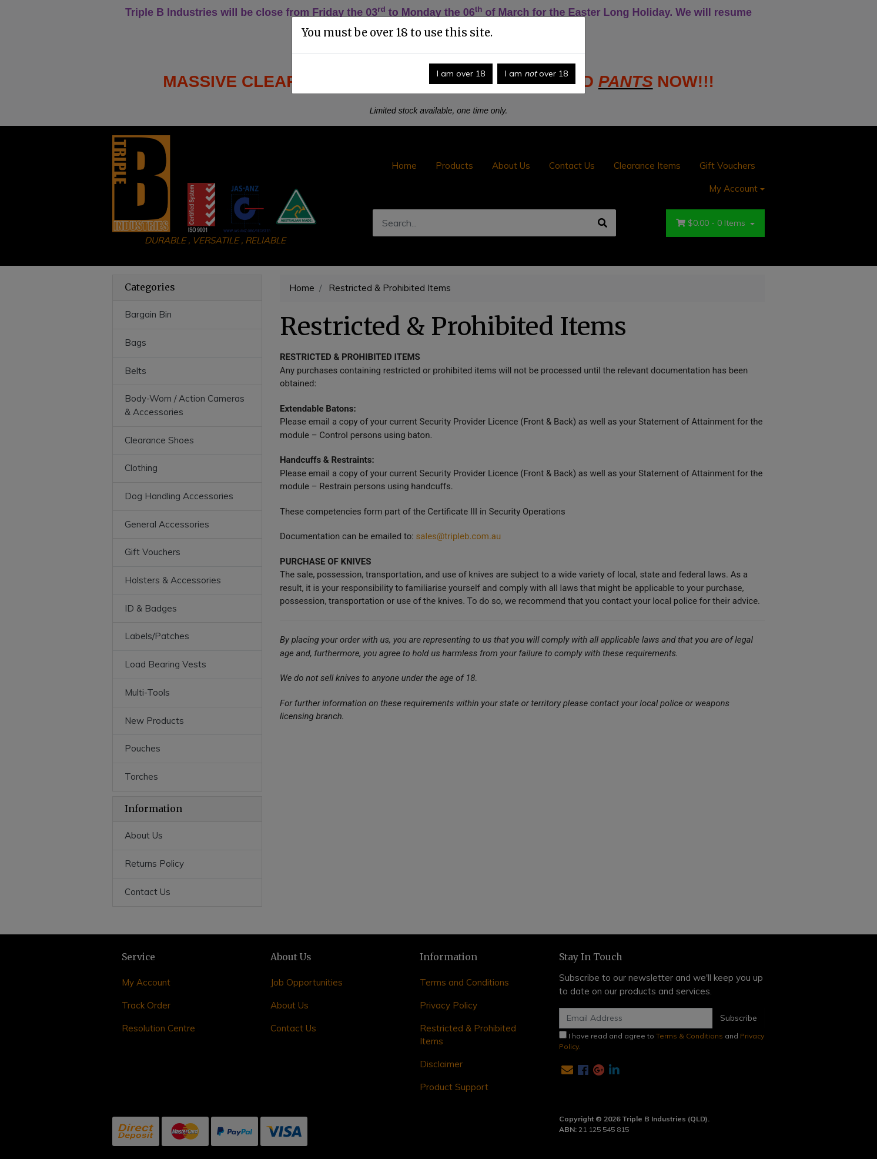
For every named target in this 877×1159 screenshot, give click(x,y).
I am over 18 (461, 73)
